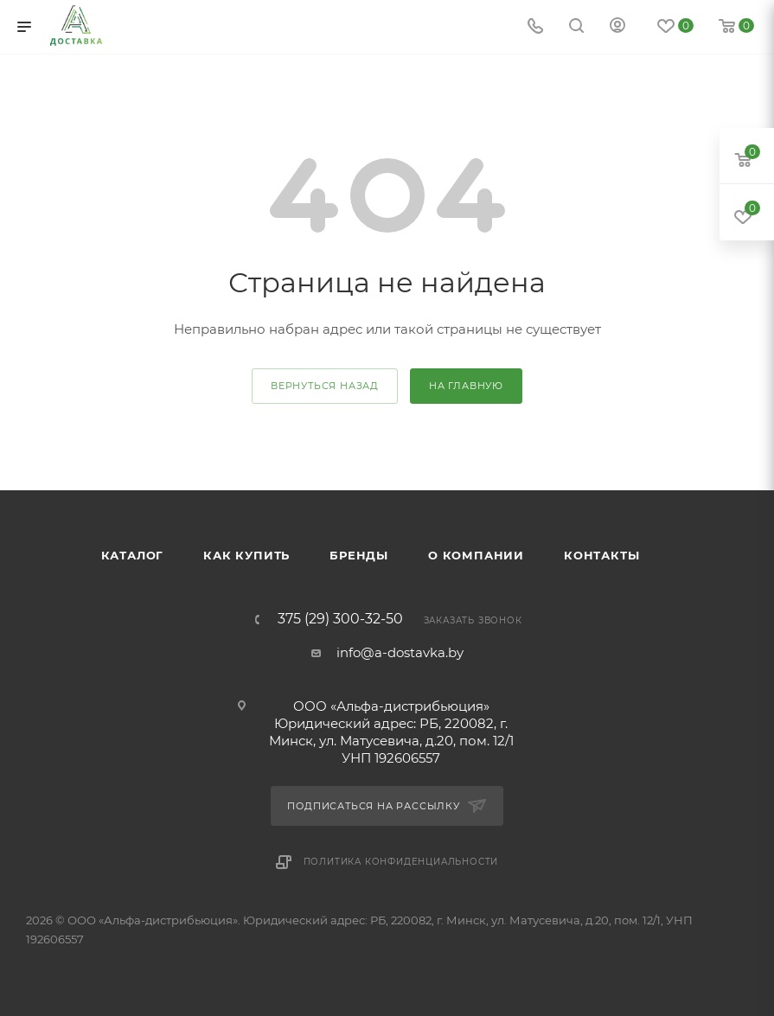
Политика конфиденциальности (401, 861)
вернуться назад (325, 386)
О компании (476, 555)
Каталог (132, 555)
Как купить (246, 555)
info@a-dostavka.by (400, 652)
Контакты (601, 555)
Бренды (358, 555)
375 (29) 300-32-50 (340, 619)
